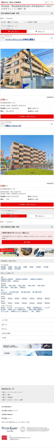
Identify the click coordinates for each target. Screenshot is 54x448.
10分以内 (24, 303)
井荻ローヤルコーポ (13, 126)
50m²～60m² (41, 285)
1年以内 (3, 298)
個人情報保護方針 (7, 407)
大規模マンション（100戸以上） (20, 311)
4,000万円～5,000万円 (22, 279)
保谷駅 (31, 267)
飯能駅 (10, 268)
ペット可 (46, 307)
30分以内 (47, 303)
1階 (32, 311)
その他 (4, 337)
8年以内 (17, 298)
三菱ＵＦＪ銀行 (6, 394)
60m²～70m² (4, 287)
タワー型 (9, 307)
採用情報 (7, 353)
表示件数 (30, 22)
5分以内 (10, 303)
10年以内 (24, 298)
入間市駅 (38, 267)
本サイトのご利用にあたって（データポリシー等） (16, 422)
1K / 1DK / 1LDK (14, 292)
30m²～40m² (21, 285)
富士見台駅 (18, 268)
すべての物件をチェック (10, 26)
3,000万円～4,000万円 (7, 279)
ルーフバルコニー (19, 307)
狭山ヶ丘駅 (18, 267)
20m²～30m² (12, 285)
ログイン (47, 2)
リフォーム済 (4, 311)
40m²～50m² (31, 285)
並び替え (3, 22)
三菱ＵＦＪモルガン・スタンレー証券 (12, 399)
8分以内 (17, 303)
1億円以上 (16, 281)
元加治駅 (3, 268)
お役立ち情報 (6, 333)
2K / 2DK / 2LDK (25, 292)
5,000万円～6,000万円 (36, 279)
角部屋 (29, 307)
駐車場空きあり (37, 307)
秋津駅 (10, 267)
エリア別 (4, 320)
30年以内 (47, 298)
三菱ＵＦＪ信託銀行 (7, 397)
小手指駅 (45, 267)
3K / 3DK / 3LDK (37, 292)
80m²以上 (23, 287)
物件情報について (7, 418)
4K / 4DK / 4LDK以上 (6, 294)
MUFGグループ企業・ (11, 346)
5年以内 (10, 298)
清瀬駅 (25, 267)
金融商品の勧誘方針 (7, 414)
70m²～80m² (14, 287)
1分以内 (3, 303)
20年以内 (39, 298)
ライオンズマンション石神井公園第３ (20, 39)
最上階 (3, 307)
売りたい (4, 329)
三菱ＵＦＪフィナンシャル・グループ (12, 392)
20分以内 (39, 303)
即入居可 (3, 309)
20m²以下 (3, 285)
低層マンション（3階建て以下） (17, 309)
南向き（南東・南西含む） (36, 309)
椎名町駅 (3, 267)
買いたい (4, 324)
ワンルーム (4, 292)
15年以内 (31, 298)
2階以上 (38, 311)
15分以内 (31, 303)
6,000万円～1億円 (6, 281)
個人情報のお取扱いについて (10, 410)
